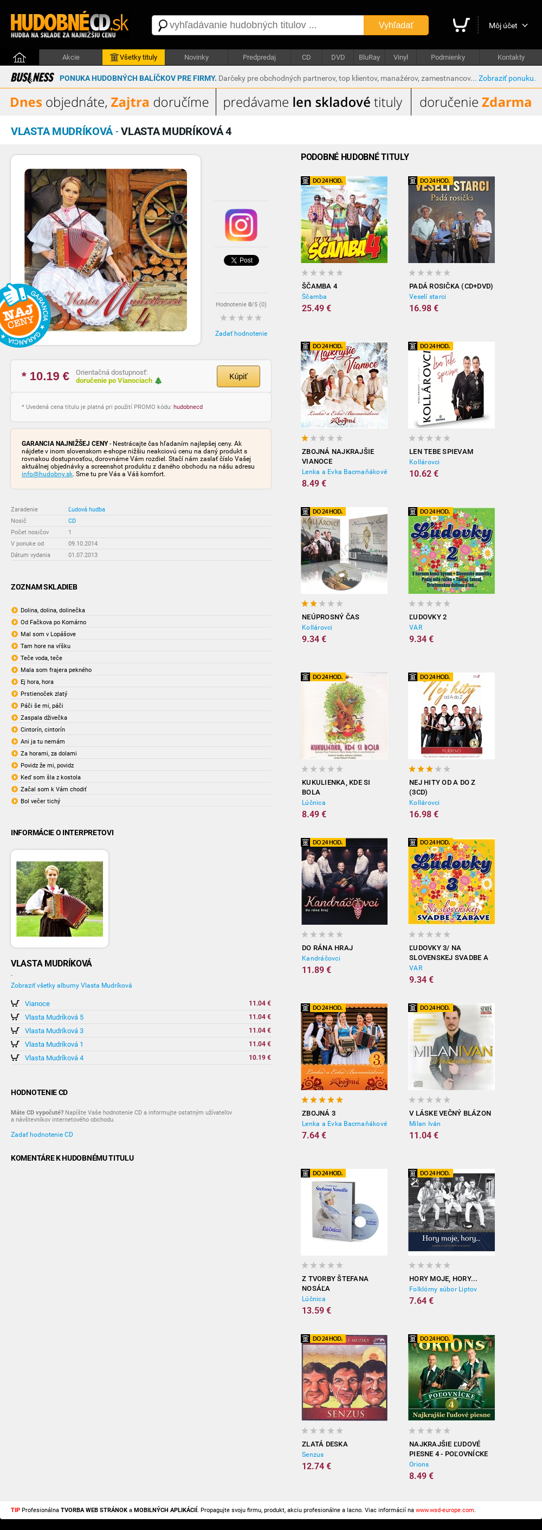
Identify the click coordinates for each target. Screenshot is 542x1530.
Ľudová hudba (86, 509)
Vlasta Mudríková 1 (54, 1044)
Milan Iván (425, 1124)
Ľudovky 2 (428, 617)
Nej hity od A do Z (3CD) (442, 787)
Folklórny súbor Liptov (443, 1289)
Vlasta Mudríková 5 (54, 1017)
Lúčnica (314, 802)
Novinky (196, 57)
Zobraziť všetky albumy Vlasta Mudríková (71, 985)
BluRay (369, 57)
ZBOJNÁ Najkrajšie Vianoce (338, 456)
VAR (415, 627)
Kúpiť (238, 376)
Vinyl (400, 57)
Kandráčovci (321, 958)
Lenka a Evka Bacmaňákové (344, 472)
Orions (419, 1464)
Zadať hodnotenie (241, 333)
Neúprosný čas (330, 617)
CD (306, 57)
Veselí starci (427, 296)
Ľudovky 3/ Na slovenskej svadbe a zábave (448, 953)
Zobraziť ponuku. (507, 78)
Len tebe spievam (441, 451)
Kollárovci (424, 462)
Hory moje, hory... (443, 1279)
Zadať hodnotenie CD (42, 1134)
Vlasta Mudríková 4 (54, 1058)
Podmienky (448, 57)
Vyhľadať (396, 25)
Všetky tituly (133, 57)
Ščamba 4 (319, 286)
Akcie (71, 57)
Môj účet (503, 25)
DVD (338, 57)
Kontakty (511, 57)
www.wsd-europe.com (445, 1510)
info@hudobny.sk (47, 474)
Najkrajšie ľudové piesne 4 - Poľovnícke (448, 1449)
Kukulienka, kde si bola (336, 787)
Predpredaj (259, 57)
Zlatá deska (325, 1444)
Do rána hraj (327, 948)
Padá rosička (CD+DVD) (451, 286)
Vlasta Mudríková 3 (54, 1031)
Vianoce (37, 1004)
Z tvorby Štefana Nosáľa (335, 1283)
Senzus (313, 1454)
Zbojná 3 (318, 1113)
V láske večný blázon (450, 1113)
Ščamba (314, 296)
